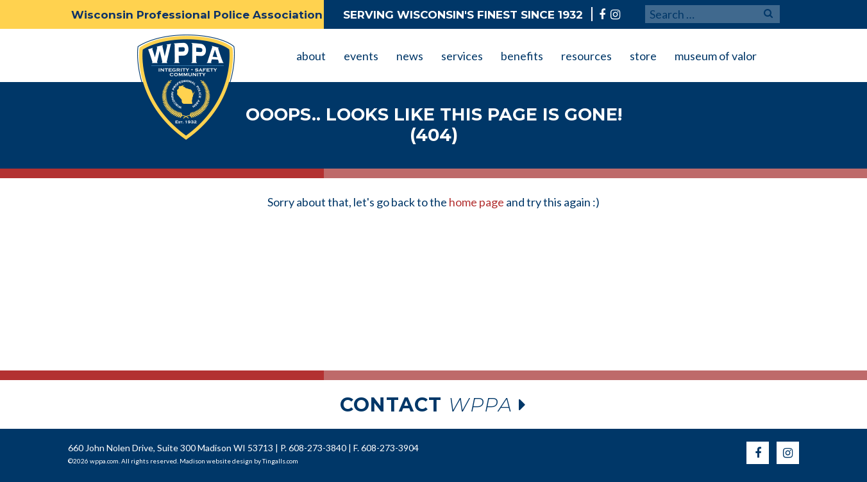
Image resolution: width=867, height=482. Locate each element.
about (311, 56)
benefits (522, 56)
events (361, 56)
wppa (433, 405)
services (462, 56)
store (643, 56)
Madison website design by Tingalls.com (239, 461)
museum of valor (716, 56)
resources (586, 56)
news (409, 56)
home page (476, 202)
